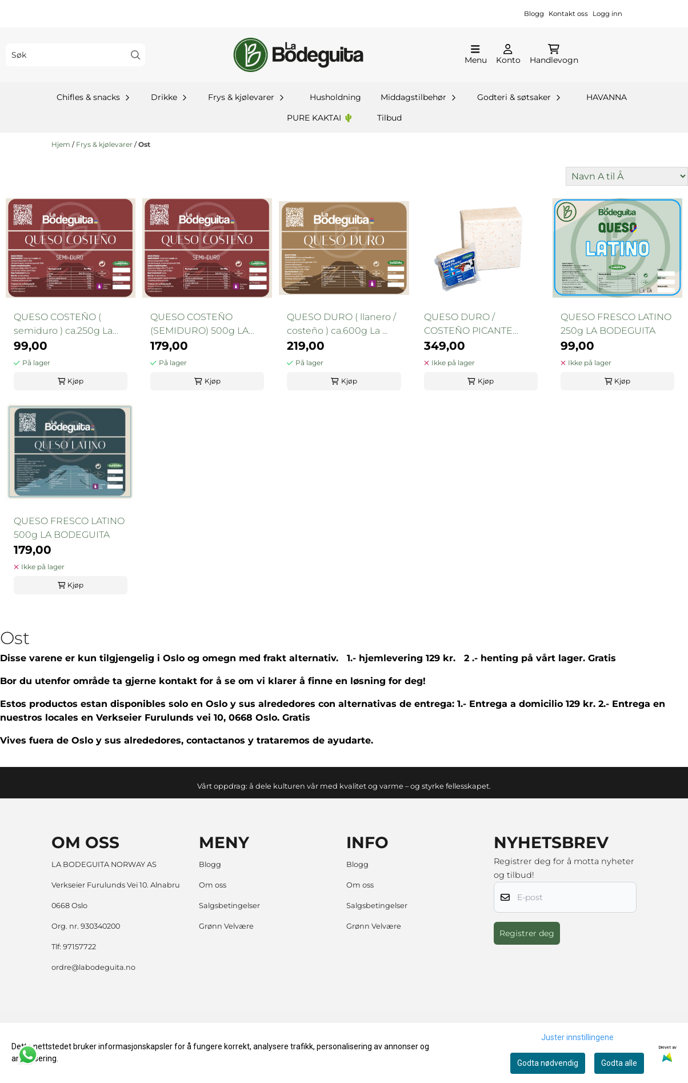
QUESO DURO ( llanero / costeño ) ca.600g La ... (341, 323)
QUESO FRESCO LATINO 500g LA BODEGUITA (69, 527)
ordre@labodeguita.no (93, 967)
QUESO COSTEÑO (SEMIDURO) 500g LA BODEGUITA (199, 324)
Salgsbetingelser (229, 905)
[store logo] (298, 55)
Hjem (61, 144)
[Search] (136, 55)
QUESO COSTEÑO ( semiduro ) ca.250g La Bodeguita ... (63, 324)
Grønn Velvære (226, 926)
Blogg (534, 14)
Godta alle (619, 1063)
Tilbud (389, 118)
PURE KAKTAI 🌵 (320, 118)
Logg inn (607, 14)
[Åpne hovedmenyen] (475, 54)
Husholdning (335, 97)
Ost (144, 144)
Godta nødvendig (547, 1063)
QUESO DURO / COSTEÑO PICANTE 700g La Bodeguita (468, 324)
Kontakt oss (568, 14)
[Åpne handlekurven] (554, 54)
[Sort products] (627, 176)
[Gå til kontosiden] (508, 54)
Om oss (212, 885)
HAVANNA (606, 97)
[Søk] (75, 54)
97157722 (79, 946)
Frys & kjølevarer (105, 144)
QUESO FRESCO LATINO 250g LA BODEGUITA (616, 323)
